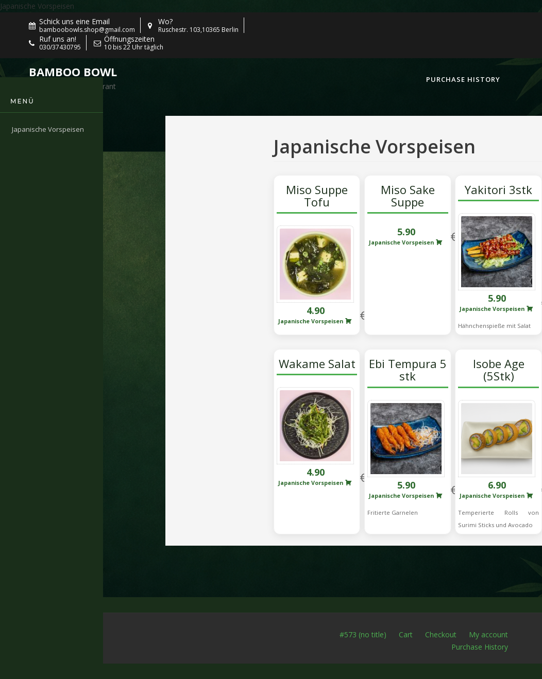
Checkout (440, 634)
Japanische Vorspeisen (37, 6)
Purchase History (463, 79)
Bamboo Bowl (73, 71)
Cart (406, 634)
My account (488, 634)
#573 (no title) (363, 634)
